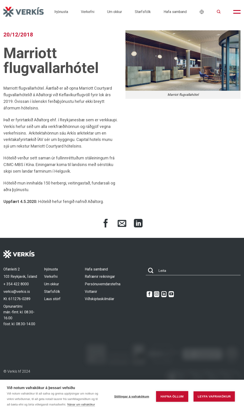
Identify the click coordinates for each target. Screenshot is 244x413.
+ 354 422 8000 (16, 284)
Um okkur (114, 12)
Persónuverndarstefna (102, 284)
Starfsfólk (143, 12)
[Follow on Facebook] (149, 294)
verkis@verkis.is (16, 291)
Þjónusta (61, 12)
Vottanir (91, 291)
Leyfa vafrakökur (214, 396)
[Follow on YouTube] (171, 294)
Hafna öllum (172, 396)
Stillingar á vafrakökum (131, 396)
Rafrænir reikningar (100, 276)
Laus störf (52, 299)
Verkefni (87, 12)
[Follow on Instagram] (156, 294)
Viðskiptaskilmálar (99, 299)
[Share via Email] (122, 223)
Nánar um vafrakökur (81, 404)
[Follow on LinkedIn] (164, 294)
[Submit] (151, 270)
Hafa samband (175, 12)
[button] (218, 11)
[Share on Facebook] (106, 223)
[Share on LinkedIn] (138, 223)
